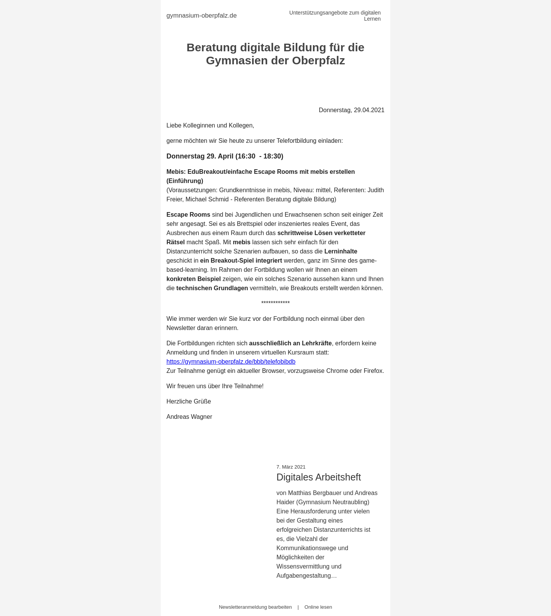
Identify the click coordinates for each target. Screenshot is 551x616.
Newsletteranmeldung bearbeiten (255, 607)
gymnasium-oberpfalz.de (201, 15)
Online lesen (318, 607)
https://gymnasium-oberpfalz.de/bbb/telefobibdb (230, 361)
